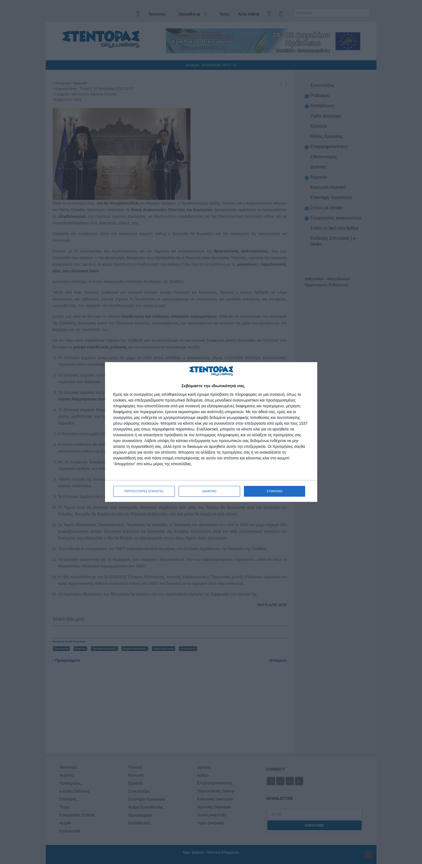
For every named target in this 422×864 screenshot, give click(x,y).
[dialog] (211, 432)
